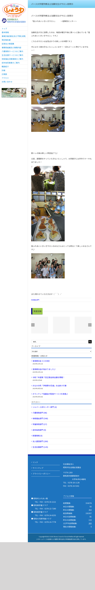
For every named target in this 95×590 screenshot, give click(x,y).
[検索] (90, 341)
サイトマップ (38, 468)
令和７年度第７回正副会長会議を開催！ (49, 377)
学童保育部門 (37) (40, 424)
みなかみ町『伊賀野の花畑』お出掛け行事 (49, 385)
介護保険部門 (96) (40, 412)
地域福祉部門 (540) (40, 418)
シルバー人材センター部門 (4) (45, 407)
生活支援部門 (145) (40, 447)
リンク (35, 462)
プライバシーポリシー (41, 473)
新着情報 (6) (37, 435)
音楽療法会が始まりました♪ (44, 369)
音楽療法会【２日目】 (41, 361)
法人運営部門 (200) (40, 441)
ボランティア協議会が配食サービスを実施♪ (50, 393)
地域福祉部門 (35, 300)
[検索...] (59, 341)
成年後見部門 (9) (39, 430)
